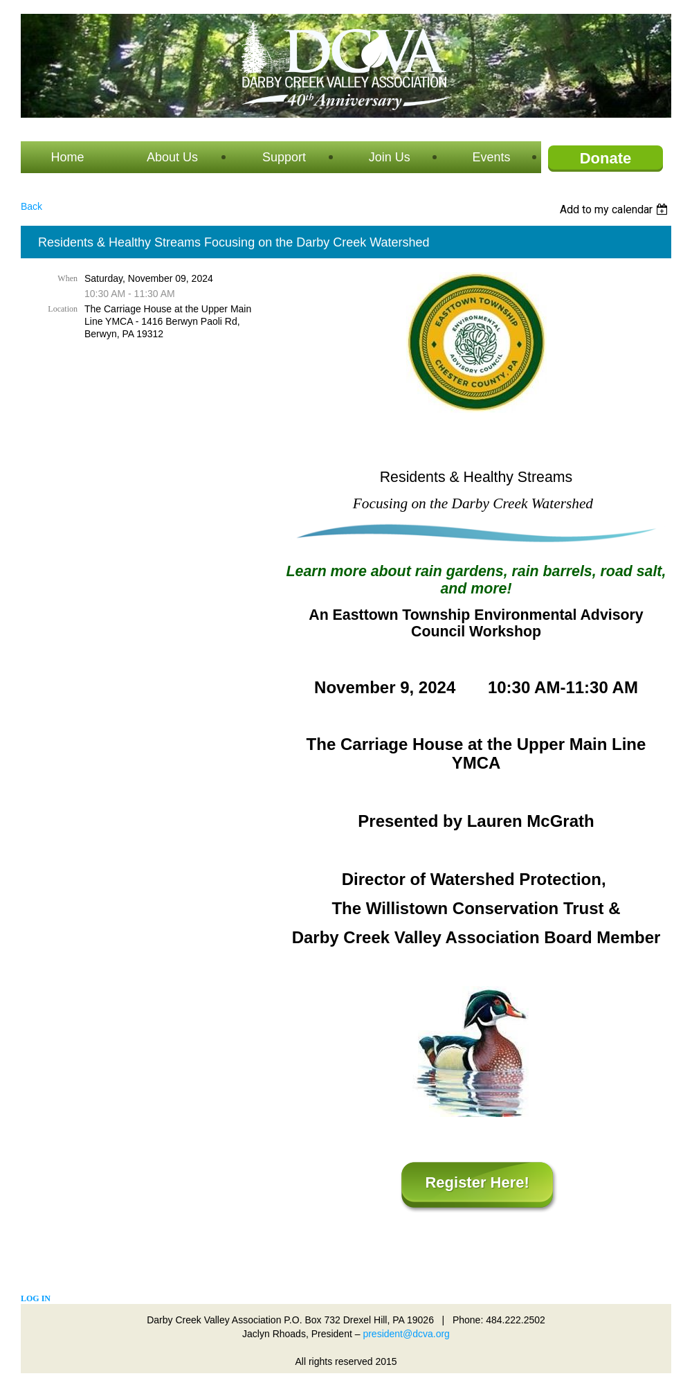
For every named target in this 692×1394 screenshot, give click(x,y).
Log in (36, 1298)
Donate (606, 158)
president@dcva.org (406, 1333)
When (67, 278)
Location (63, 309)
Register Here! (477, 1182)
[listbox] (615, 209)
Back (31, 206)
